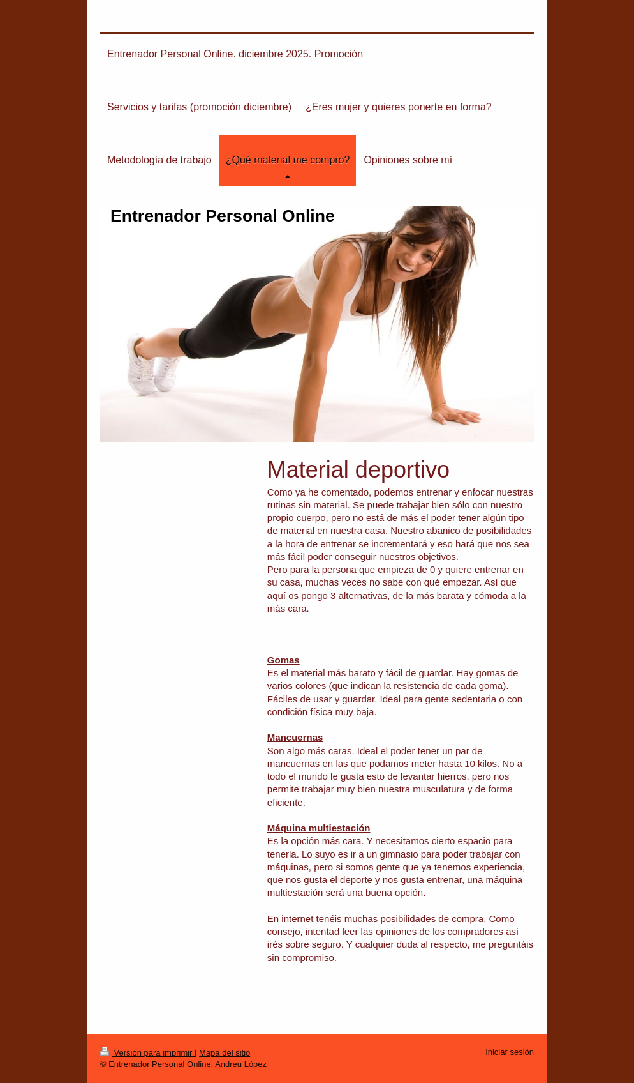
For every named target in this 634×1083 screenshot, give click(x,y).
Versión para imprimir (147, 1052)
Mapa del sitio (224, 1052)
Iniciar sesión (509, 1052)
